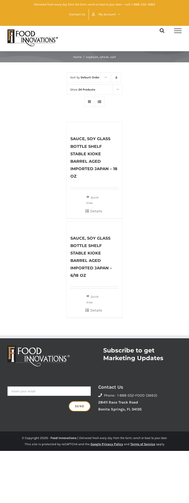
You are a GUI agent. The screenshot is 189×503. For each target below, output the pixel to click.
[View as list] (99, 102)
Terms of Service (142, 444)
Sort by (84, 77)
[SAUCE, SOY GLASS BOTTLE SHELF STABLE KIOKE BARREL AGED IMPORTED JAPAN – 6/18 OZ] (94, 225)
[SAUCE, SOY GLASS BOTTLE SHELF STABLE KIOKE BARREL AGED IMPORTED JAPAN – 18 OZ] (94, 126)
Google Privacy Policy (107, 444)
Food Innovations (63, 438)
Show (82, 89)
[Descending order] (116, 77)
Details (96, 211)
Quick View (92, 200)
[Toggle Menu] (178, 31)
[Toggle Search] (162, 30)
